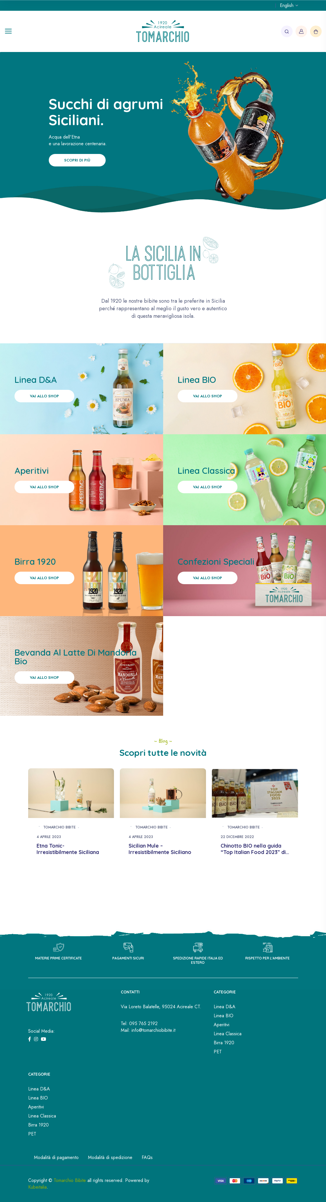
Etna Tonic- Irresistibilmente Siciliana (160, 849)
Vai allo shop (44, 396)
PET (218, 1051)
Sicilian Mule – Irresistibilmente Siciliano (252, 849)
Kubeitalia (37, 1187)
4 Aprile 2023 (49, 837)
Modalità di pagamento (56, 1157)
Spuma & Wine (55, 846)
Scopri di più (77, 160)
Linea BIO (223, 1015)
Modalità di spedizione (110, 1157)
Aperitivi (221, 1024)
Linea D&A (224, 1006)
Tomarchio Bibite (59, 827)
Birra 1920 (224, 1042)
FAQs (147, 1157)
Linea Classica (228, 1033)
